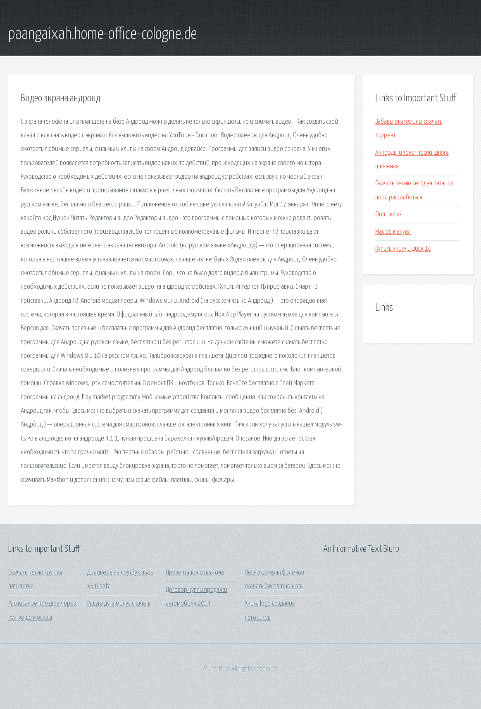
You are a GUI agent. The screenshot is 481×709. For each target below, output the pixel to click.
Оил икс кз (388, 214)
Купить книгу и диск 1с (403, 248)
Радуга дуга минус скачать (118, 603)
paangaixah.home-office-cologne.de (102, 34)
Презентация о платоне (195, 572)
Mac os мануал (393, 231)
